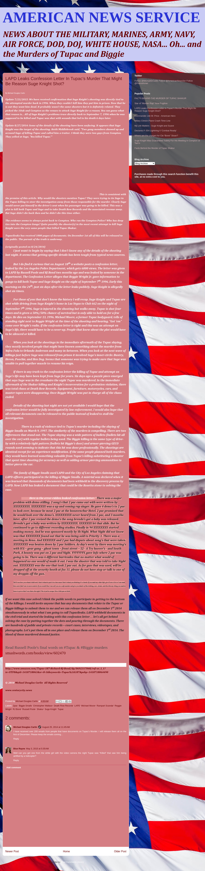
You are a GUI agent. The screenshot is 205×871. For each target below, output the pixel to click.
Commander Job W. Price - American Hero (155, 116)
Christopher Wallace (43, 705)
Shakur (40, 709)
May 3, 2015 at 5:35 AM (37, 748)
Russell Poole (29, 709)
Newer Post (12, 851)
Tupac (61, 709)
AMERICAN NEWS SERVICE (101, 17)
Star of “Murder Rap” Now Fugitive (151, 103)
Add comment (13, 767)
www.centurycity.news (18, 690)
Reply (16, 739)
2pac (15, 705)
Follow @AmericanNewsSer (172, 81)
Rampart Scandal (105, 705)
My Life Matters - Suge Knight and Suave (154, 125)
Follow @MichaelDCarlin (146, 81)
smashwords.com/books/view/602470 (35, 653)
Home (66, 851)
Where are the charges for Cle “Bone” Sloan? (156, 135)
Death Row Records (63, 705)
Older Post (120, 851)
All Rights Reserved (55, 683)
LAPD (77, 705)
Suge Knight (50, 709)
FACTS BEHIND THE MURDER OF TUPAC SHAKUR (160, 98)
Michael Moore (88, 705)
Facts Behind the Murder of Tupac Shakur (154, 148)
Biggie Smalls (25, 705)
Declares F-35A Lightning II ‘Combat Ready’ (155, 130)
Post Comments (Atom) (72, 862)
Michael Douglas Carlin (29, 683)
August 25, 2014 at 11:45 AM (56, 727)
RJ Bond (17, 709)
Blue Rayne (19, 748)
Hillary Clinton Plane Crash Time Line (152, 120)
